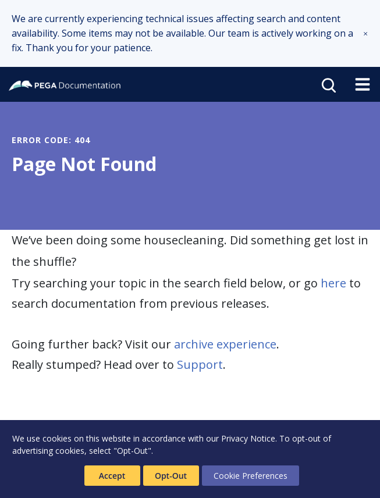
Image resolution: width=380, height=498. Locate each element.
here (333, 283)
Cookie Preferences (250, 475)
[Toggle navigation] (362, 84)
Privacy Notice (248, 438)
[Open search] (327, 84)
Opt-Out (171, 475)
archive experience (225, 344)
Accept (112, 475)
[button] (365, 34)
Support (200, 364)
